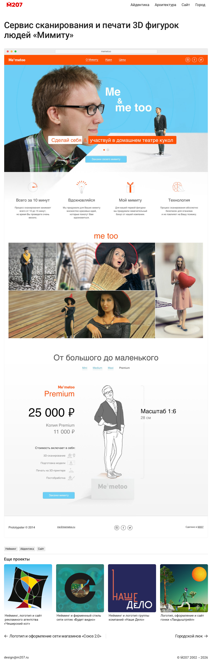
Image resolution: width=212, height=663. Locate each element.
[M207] (14, 4)
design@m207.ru (16, 657)
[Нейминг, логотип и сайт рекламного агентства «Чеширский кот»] (28, 595)
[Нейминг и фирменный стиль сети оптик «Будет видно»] (80, 593)
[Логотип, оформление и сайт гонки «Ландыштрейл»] (184, 593)
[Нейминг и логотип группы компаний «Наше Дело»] (132, 593)
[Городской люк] (191, 636)
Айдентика (140, 5)
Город (200, 5)
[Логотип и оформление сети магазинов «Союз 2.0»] (52, 636)
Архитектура (165, 5)
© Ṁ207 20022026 (192, 657)
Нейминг (10, 548)
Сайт (186, 5)
